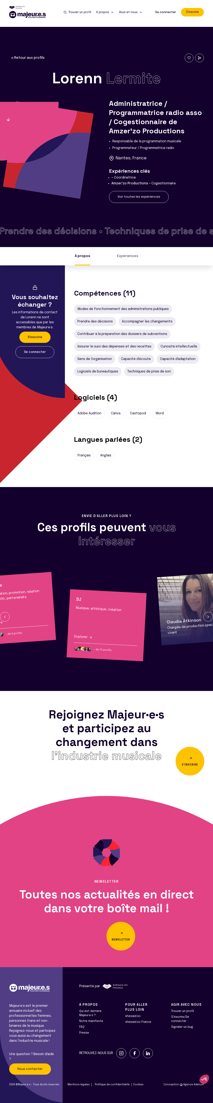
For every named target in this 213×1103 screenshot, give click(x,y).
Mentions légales (79, 1084)
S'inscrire (192, 12)
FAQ (81, 1027)
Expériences (127, 256)
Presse (84, 1032)
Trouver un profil (182, 1011)
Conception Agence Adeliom (183, 1084)
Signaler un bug (182, 1027)
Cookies (138, 1084)
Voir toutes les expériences (139, 197)
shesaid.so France (138, 1022)
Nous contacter (30, 1069)
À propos (82, 256)
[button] (5, 617)
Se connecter (165, 12)
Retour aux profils (28, 57)
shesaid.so (133, 1016)
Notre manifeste (91, 1021)
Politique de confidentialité (112, 1084)
